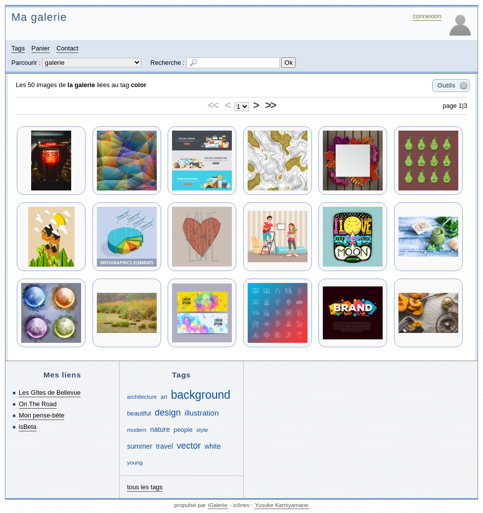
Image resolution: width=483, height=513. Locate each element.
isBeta (28, 426)
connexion (427, 16)
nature (160, 429)
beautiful (139, 413)
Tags (18, 48)
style (202, 430)
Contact (67, 48)
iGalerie (218, 505)
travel (164, 446)
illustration (201, 413)
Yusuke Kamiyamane (281, 505)
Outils (446, 85)
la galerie (81, 85)
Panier (41, 48)
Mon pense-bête (41, 415)
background (200, 394)
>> (270, 105)
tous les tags (145, 487)
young (134, 463)
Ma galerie (39, 17)
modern (136, 430)
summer (139, 446)
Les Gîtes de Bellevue (50, 392)
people (183, 429)
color (138, 85)
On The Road (38, 404)
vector (188, 446)
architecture (142, 397)
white (213, 446)
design (168, 413)
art (164, 397)
